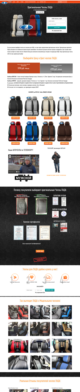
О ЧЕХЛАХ (9, 1)
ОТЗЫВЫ (22, 1)
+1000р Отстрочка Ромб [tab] (23, 68)
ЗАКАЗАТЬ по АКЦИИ (57, 27)
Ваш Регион (62, 1)
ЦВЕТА (18, 1)
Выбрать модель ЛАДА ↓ (40, 12)
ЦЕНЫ (14, 1)
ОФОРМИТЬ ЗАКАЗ (41, 1)
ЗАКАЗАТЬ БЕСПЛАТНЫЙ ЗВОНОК (30, 1)
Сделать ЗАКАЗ (15, 118)
